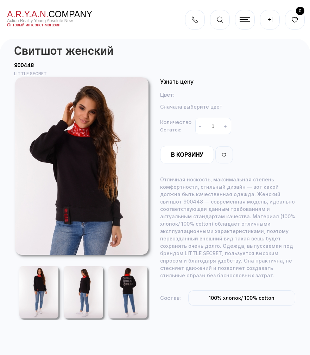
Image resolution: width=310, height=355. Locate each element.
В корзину (187, 154)
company (49, 14)
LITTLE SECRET (30, 73)
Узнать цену (177, 81)
